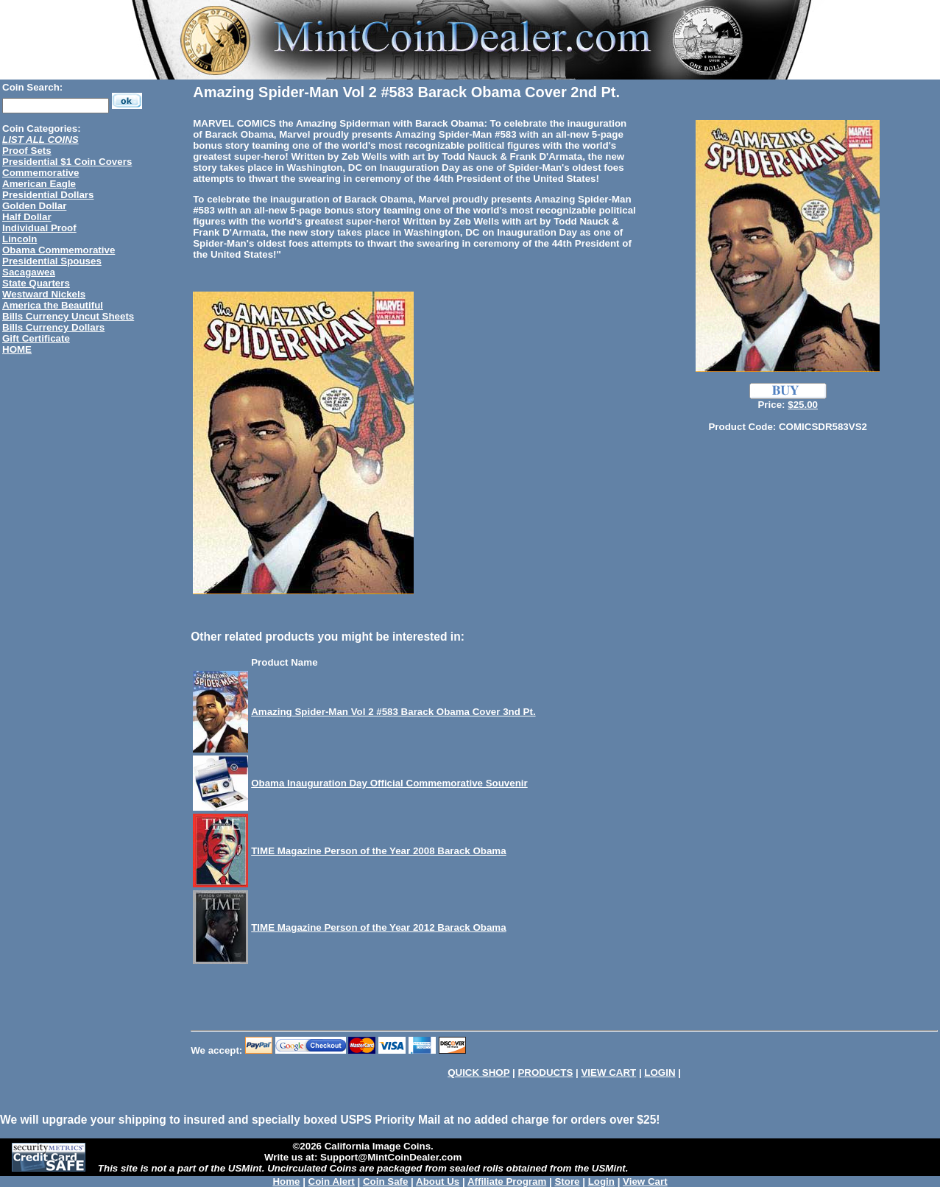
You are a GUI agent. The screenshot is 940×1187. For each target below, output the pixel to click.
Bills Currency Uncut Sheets (68, 316)
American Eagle (39, 183)
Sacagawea (28, 272)
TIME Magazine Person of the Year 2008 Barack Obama (378, 850)
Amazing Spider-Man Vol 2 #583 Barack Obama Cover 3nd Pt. (393, 711)
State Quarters (36, 283)
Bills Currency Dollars (53, 327)
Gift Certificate (36, 338)
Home (286, 1181)
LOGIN (659, 1072)
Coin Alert (331, 1181)
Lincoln (19, 238)
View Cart (645, 1181)
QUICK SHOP (478, 1072)
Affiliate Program (506, 1181)
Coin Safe (385, 1181)
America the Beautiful (52, 305)
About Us (437, 1181)
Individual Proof (39, 227)
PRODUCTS (545, 1072)
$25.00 (803, 404)
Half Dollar (27, 216)
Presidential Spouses (52, 261)
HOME (17, 349)
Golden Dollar (34, 205)
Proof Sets (27, 150)
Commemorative (40, 172)
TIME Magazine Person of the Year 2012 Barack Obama (378, 927)
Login (601, 1181)
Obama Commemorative (58, 250)
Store (566, 1181)
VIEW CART (608, 1072)
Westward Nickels (43, 294)
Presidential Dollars (47, 194)
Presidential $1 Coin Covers (67, 161)
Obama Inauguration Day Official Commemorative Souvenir (389, 783)
